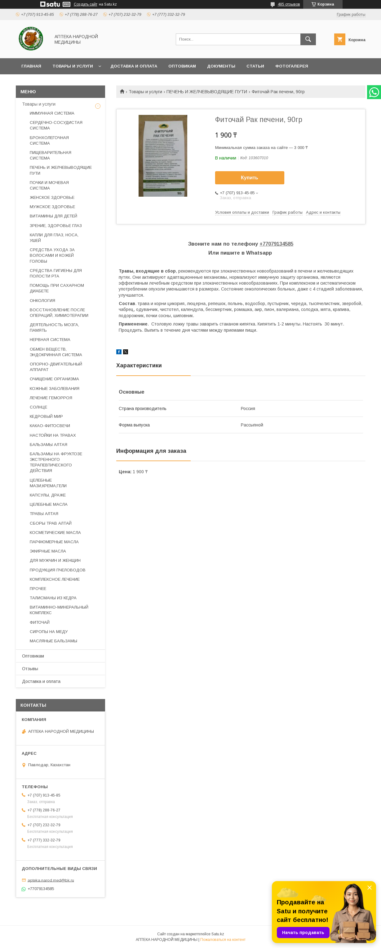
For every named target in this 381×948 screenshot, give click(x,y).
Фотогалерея (291, 66)
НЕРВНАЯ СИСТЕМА (50, 339)
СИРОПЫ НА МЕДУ (49, 631)
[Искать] (308, 39)
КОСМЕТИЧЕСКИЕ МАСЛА (55, 532)
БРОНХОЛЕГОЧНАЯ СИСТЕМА (49, 140)
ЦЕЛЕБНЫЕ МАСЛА (49, 504)
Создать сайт (85, 4)
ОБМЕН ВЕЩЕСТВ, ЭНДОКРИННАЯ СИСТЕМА (56, 352)
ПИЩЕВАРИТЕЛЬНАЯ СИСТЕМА (50, 155)
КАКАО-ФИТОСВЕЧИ (50, 425)
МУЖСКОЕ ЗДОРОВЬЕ (52, 206)
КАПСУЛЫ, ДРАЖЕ (48, 495)
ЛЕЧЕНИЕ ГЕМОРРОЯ (51, 397)
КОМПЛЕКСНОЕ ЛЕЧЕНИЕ (55, 579)
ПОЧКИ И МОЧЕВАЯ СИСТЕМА (49, 185)
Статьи (255, 66)
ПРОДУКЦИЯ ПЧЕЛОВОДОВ (58, 570)
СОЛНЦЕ (38, 407)
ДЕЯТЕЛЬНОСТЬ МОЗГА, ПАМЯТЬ (54, 327)
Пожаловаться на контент (223, 939)
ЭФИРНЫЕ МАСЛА (48, 551)
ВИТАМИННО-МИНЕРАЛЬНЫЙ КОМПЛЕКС (59, 610)
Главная (31, 66)
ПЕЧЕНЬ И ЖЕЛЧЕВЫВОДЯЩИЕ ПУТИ (206, 91)
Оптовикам (182, 66)
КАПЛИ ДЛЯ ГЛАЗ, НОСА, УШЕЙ (54, 238)
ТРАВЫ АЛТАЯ (44, 513)
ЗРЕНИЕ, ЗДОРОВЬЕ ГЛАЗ (56, 225)
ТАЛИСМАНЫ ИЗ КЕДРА (53, 598)
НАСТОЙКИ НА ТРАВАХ (53, 435)
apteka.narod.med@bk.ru (51, 880)
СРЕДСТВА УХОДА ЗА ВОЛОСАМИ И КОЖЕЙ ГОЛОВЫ (52, 255)
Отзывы (30, 668)
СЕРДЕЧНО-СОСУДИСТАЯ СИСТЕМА (56, 125)
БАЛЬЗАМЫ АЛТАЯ (48, 444)
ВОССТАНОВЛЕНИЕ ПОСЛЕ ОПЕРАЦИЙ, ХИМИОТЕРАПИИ (59, 313)
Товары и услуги (72, 66)
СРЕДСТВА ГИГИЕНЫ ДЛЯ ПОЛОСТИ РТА (56, 273)
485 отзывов (289, 4)
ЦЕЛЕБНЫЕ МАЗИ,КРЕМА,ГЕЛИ (48, 483)
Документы (221, 66)
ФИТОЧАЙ (40, 622)
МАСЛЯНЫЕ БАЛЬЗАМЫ (53, 641)
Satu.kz (217, 934)
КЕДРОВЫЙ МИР (46, 416)
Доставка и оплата (133, 66)
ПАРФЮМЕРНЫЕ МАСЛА (54, 542)
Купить (249, 177)
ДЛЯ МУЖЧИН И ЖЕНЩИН (55, 560)
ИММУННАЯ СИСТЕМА (52, 113)
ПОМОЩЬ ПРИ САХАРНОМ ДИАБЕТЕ (57, 288)
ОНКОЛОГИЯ (42, 300)
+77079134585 (276, 244)
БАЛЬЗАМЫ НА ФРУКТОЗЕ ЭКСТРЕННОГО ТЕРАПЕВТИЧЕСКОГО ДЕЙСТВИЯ (56, 462)
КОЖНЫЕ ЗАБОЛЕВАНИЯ (54, 388)
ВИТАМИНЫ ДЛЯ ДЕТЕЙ (53, 216)
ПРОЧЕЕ (38, 588)
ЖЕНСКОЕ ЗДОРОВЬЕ (52, 197)
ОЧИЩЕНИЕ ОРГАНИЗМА (54, 379)
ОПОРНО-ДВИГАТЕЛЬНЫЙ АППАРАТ (56, 367)
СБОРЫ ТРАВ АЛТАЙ (51, 523)
